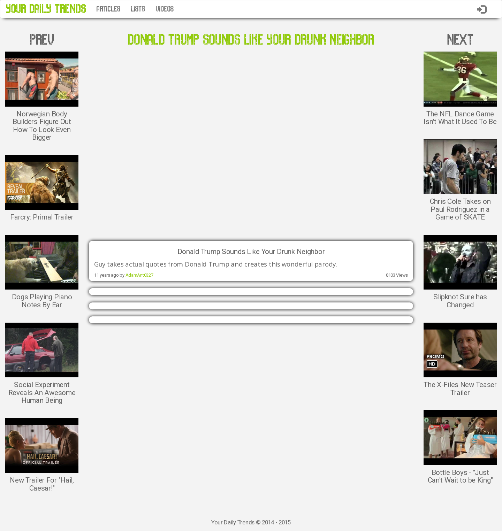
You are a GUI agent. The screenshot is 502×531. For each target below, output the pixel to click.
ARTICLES (108, 9)
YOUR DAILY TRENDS (46, 8)
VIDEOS (164, 9)
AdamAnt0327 (139, 275)
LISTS (138, 9)
